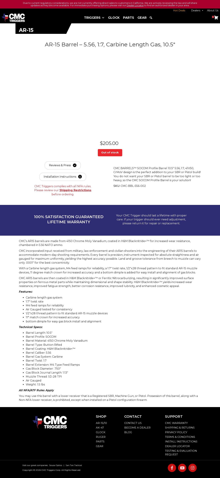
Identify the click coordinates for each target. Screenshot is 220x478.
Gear (142, 18)
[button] (150, 17)
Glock (114, 18)
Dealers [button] (197, 10)
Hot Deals (179, 10)
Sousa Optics (55, 466)
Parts (128, 18)
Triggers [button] (94, 18)
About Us (212, 10)
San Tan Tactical (74, 466)
